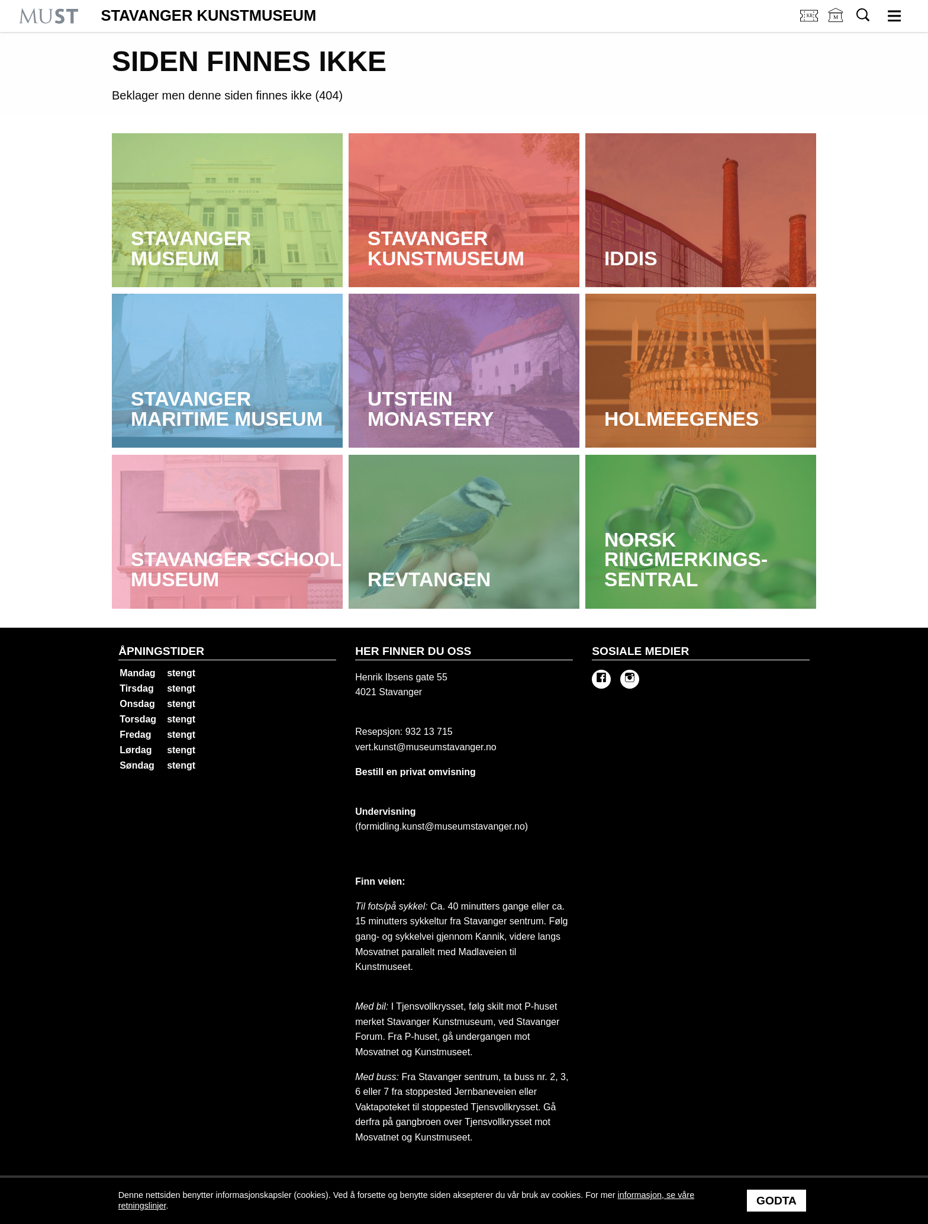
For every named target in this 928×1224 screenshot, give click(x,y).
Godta (776, 1200)
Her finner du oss (413, 651)
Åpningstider (161, 651)
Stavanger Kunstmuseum (208, 16)
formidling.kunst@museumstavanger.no (442, 826)
